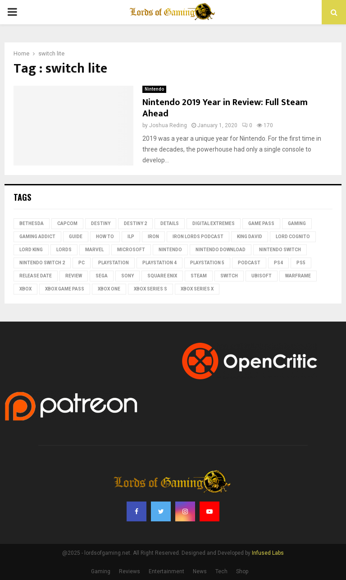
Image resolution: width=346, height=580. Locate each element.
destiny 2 (135, 223)
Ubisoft (261, 275)
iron (153, 236)
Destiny (100, 223)
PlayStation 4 (159, 262)
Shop (242, 571)
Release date (35, 275)
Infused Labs (268, 553)
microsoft (131, 249)
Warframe (298, 275)
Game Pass (261, 223)
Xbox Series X (197, 288)
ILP (130, 236)
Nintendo (154, 89)
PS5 (300, 262)
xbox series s (150, 288)
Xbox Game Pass (64, 288)
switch (229, 275)
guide (75, 236)
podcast (249, 262)
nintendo (170, 249)
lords (64, 249)
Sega (102, 275)
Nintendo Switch (280, 249)
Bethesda (31, 223)
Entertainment (166, 571)
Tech (221, 571)
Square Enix (162, 275)
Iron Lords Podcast (198, 236)
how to (105, 236)
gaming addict (37, 236)
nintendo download (221, 249)
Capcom (67, 223)
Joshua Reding (168, 125)
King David (249, 236)
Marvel (94, 249)
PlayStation (113, 262)
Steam (199, 275)
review (73, 275)
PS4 (278, 262)
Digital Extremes (213, 223)
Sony (127, 275)
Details (169, 223)
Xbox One (109, 288)
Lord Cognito (293, 236)
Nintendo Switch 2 (42, 262)
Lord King (31, 249)
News (200, 571)
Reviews (129, 571)
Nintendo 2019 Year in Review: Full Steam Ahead (225, 108)
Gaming (297, 223)
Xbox (25, 288)
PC (81, 262)
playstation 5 (207, 262)
